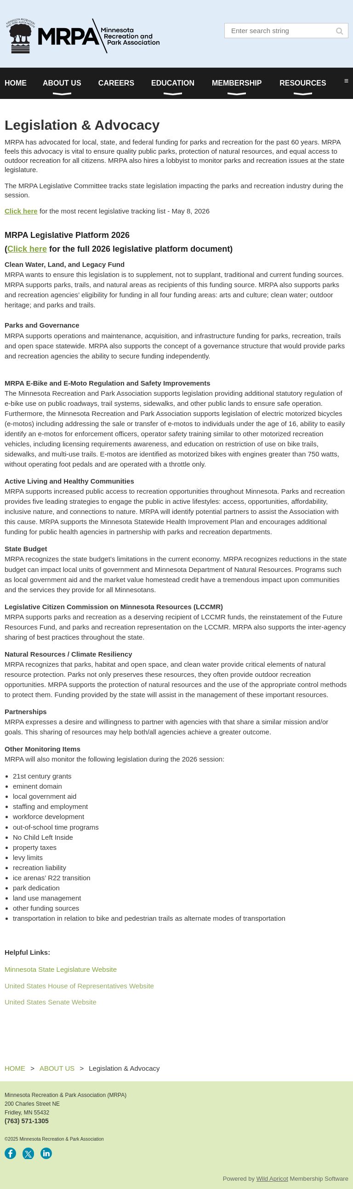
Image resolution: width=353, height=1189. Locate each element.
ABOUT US (57, 1068)
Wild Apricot (272, 1178)
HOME (15, 1068)
